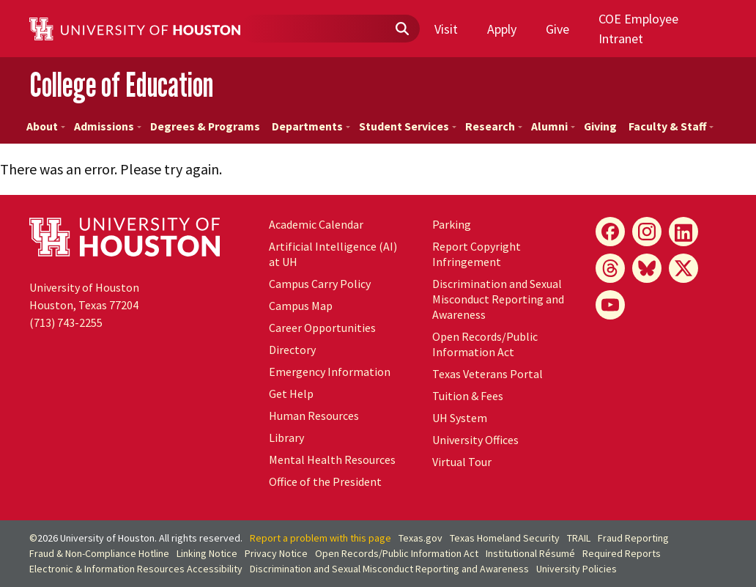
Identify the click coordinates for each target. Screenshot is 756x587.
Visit (446, 29)
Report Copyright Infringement (476, 254)
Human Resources (314, 415)
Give (557, 29)
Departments (311, 126)
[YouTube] (610, 305)
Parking (451, 224)
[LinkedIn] (683, 231)
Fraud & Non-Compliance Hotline (99, 553)
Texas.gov (420, 537)
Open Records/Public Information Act (485, 344)
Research (493, 126)
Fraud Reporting (633, 537)
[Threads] (610, 268)
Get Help (291, 393)
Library (286, 437)
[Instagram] (647, 231)
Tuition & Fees (467, 395)
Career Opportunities (322, 327)
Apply (501, 29)
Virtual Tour (462, 461)
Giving (600, 126)
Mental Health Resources (332, 459)
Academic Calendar (316, 224)
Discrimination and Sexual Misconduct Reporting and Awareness (498, 299)
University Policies (576, 568)
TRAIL (578, 537)
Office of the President (325, 481)
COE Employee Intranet (638, 28)
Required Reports (621, 553)
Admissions (107, 126)
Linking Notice (207, 553)
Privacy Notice (276, 553)
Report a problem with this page (320, 537)
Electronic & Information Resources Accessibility (135, 568)
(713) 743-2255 (66, 322)
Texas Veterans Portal (487, 373)
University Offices (475, 439)
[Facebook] (610, 231)
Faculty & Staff (671, 126)
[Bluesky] (647, 268)
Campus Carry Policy (320, 283)
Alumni (553, 126)
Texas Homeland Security (505, 537)
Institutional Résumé (530, 553)
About (45, 126)
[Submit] (401, 29)
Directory (292, 349)
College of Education (121, 84)
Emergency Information (329, 371)
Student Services (407, 126)
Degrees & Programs (205, 126)
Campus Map (301, 305)
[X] (683, 268)
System (459, 417)
